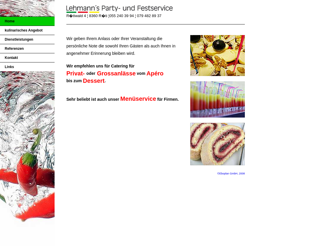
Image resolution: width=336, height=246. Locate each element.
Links (9, 67)
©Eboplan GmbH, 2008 (231, 173)
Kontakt (11, 58)
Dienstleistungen (19, 39)
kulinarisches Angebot (23, 30)
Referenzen (14, 49)
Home (9, 21)
